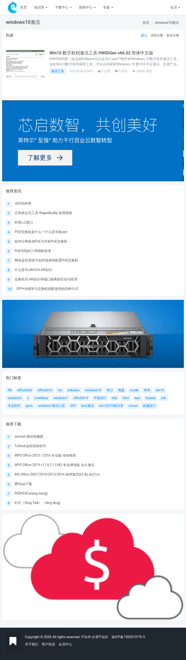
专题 (108, 7)
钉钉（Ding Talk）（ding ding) (37, 503)
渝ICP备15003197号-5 (128, 637)
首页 (23, 7)
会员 (175, 7)
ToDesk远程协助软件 (30, 446)
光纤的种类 (23, 203)
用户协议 (48, 644)
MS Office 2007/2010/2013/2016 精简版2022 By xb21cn (57, 474)
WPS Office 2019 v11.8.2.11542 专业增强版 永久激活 (54, 465)
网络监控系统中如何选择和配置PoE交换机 (46, 260)
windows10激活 (167, 23)
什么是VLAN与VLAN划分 (33, 270)
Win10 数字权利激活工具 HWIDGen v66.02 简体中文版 (101, 53)
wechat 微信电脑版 (29, 436)
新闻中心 (87, 7)
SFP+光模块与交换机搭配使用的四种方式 (47, 289)
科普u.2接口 (24, 222)
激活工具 (57, 71)
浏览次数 (157, 35)
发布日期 (172, 35)
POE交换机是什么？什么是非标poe (41, 232)
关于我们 (32, 644)
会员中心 (65, 644)
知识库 (40, 7)
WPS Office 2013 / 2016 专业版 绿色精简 (45, 455)
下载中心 (63, 7)
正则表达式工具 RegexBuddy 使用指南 (43, 213)
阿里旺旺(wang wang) (31, 493)
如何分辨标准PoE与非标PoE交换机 (41, 241)
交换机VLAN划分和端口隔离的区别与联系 (46, 279)
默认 (144, 35)
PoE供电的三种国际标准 (33, 251)
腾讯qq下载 (23, 484)
